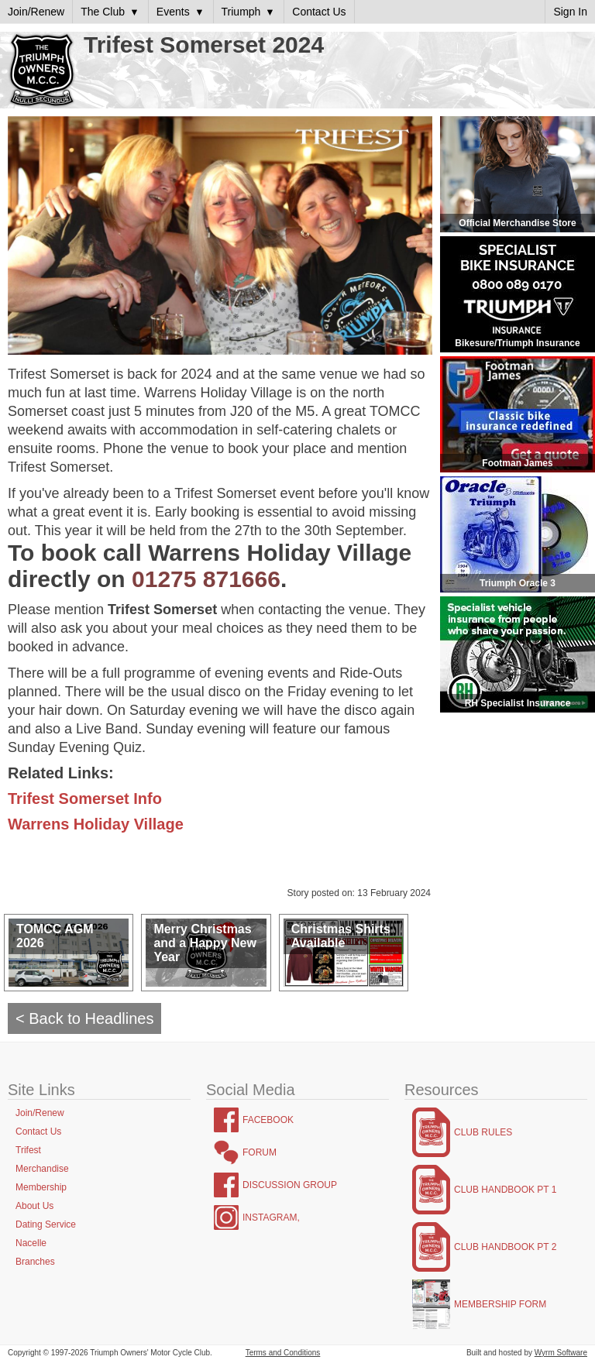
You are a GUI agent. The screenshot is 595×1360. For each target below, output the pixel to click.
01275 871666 (206, 579)
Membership (41, 1187)
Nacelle (30, 1243)
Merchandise (42, 1168)
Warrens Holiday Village (96, 824)
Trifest (28, 1150)
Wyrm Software (561, 1352)
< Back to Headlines (84, 1018)
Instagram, (271, 1217)
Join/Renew (39, 1113)
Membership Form (500, 1304)
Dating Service (45, 1224)
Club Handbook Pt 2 (505, 1247)
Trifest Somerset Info (85, 798)
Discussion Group (289, 1185)
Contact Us (38, 1131)
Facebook (268, 1119)
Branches (35, 1261)
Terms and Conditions (283, 1352)
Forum (259, 1152)
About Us (34, 1205)
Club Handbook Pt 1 (505, 1189)
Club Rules (483, 1132)
